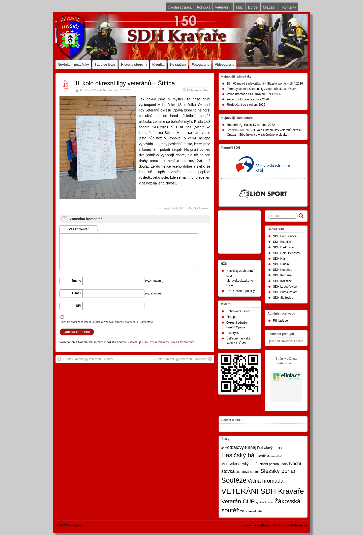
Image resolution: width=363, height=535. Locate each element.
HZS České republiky (240, 291)
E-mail (76, 293)
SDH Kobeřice (282, 270)
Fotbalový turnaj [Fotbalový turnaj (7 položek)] (240, 447)
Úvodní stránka (180, 7)
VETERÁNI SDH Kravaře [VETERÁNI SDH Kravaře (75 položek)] (262, 491)
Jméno (76, 280)
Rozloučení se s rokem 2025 (246, 104)
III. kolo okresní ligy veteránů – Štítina (124, 83)
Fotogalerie (200, 64)
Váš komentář (79, 229)
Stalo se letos (105, 64)
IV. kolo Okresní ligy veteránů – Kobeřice (182, 359)
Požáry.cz (232, 333)
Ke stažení (178, 64)
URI (78, 306)
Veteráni (223, 8)
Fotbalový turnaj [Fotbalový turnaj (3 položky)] (270, 448)
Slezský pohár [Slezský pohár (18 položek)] (278, 471)
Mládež (271, 8)
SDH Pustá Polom (285, 292)
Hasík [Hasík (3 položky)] (261, 456)
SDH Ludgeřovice (285, 286)
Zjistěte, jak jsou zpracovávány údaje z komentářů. (162, 342)
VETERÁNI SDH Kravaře (194, 208)
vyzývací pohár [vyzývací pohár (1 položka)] (265, 502)
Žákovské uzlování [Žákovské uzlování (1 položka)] (251, 511)
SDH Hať (279, 258)
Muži (240, 7)
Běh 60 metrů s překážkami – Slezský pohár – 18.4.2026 (265, 83)
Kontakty (289, 7)
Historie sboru (134, 66)
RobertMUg (234, 125)
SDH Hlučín (281, 264)
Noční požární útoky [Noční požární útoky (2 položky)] (274, 464)
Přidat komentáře (197, 90)
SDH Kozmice (282, 281)
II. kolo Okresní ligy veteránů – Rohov (85, 359)
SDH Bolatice (282, 242)
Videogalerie (224, 64)
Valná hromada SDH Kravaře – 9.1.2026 (254, 94)
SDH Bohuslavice (284, 236)
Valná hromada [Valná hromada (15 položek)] (266, 481)
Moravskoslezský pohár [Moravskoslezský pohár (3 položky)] (240, 464)
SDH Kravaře (74, 525)
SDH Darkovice (283, 247)
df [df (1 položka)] (222, 447)
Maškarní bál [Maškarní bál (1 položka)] (274, 456)
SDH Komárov (282, 275)
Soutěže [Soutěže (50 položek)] (234, 480)
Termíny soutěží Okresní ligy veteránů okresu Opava (262, 89)
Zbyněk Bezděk (102, 90)
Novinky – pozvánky (73, 64)
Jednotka (203, 7)
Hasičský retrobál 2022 (259, 125)
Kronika (158, 64)
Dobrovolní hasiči (238, 311)
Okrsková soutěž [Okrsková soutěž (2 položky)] (247, 472)
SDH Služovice (283, 297)
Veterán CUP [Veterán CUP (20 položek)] (238, 501)
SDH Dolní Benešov (286, 253)
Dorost (253, 7)
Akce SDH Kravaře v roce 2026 (248, 99)
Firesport (232, 317)
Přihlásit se (280, 320)
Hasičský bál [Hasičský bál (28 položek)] (238, 455)
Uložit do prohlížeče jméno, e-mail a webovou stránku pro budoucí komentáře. (106, 321)
